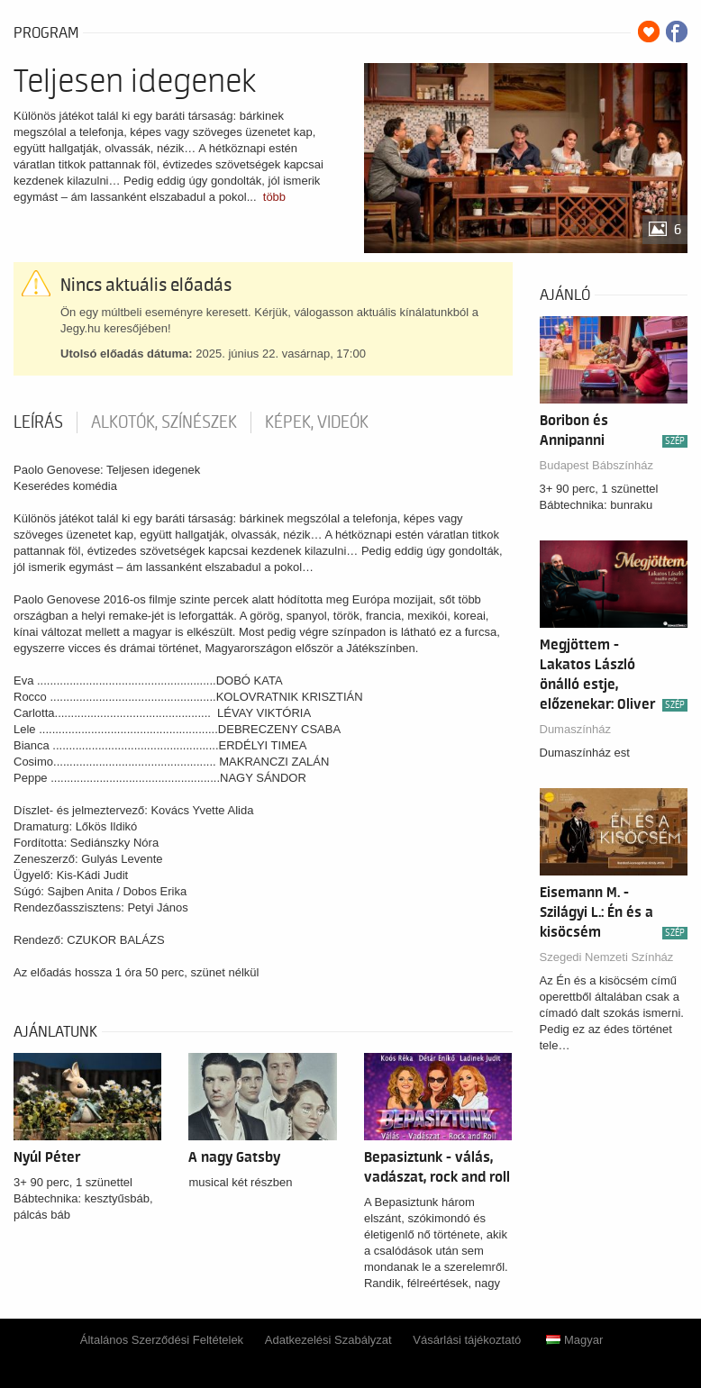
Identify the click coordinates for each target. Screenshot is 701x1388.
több (274, 197)
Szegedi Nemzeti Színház (607, 957)
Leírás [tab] (38, 422)
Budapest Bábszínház (596, 465)
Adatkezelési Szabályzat (328, 1340)
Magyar (574, 1340)
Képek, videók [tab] (317, 422)
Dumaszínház (575, 729)
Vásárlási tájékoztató (467, 1340)
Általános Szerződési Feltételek (161, 1340)
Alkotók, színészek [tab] (164, 422)
